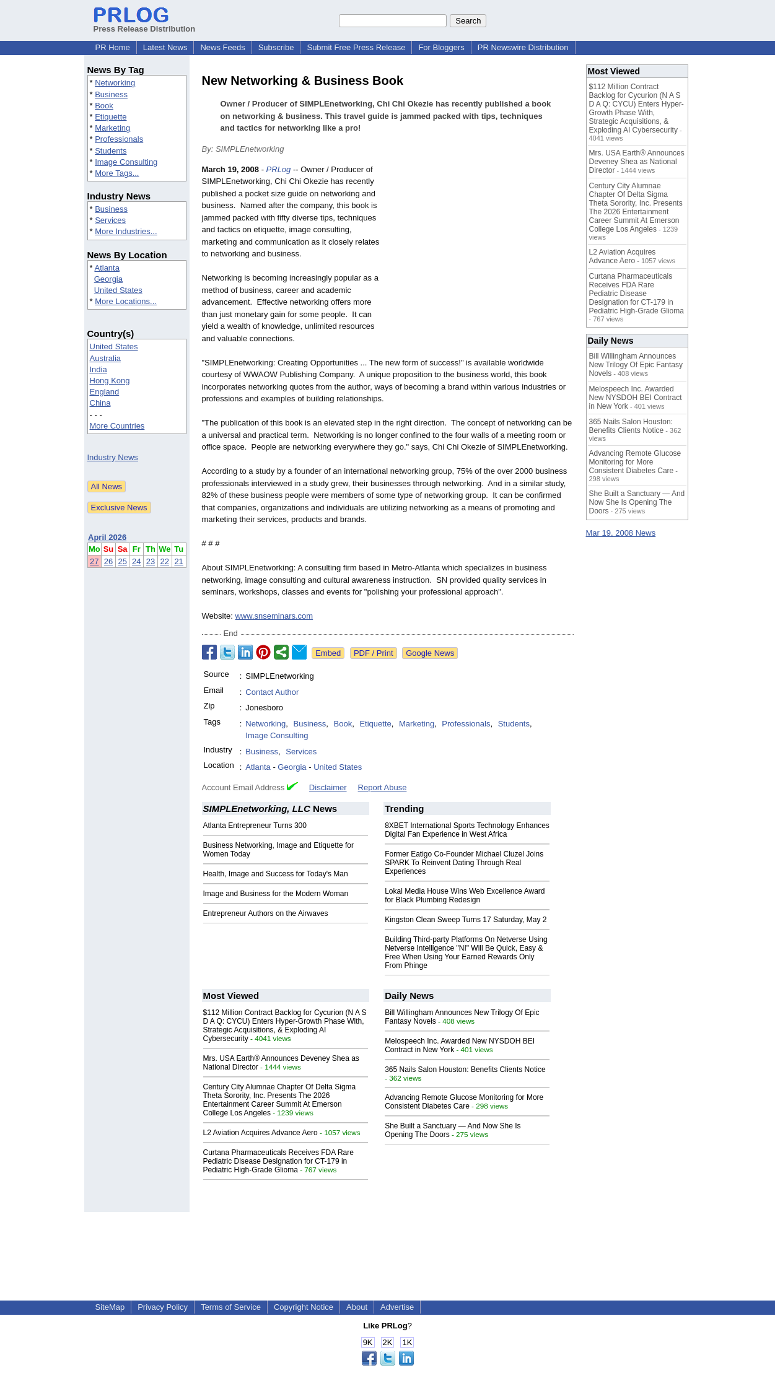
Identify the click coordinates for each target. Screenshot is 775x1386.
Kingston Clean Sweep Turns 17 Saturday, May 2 (465, 919)
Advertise (397, 1307)
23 (150, 561)
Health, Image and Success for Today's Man (275, 874)
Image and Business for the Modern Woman (276, 893)
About (356, 1307)
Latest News (165, 47)
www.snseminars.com (274, 616)
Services (110, 220)
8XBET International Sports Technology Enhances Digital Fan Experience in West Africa (467, 830)
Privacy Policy (163, 1307)
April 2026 (107, 537)
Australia (105, 358)
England (105, 391)
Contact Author (272, 692)
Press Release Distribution (145, 24)
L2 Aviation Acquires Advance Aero (260, 1132)
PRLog (278, 169)
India (98, 369)
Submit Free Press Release (356, 47)
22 (164, 561)
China (100, 403)
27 (94, 561)
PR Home (112, 47)
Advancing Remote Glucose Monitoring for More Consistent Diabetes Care (464, 1101)
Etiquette (110, 116)
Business (111, 94)
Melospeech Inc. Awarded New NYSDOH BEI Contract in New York (635, 398)
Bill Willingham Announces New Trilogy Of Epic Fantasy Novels (636, 365)
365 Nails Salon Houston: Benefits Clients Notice (465, 1069)
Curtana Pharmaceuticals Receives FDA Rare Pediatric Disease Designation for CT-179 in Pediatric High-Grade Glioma (278, 1161)
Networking (115, 82)
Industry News (112, 457)
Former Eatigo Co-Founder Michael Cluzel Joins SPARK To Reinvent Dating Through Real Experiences (464, 863)
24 (136, 561)
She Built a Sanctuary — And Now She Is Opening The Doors (637, 502)
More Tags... (117, 173)
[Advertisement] (481, 254)
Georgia (108, 279)
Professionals (119, 139)
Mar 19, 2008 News (621, 533)
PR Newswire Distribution (523, 47)
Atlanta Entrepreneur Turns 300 (255, 825)
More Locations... (126, 301)
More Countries (117, 425)
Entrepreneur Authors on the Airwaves (265, 913)
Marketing (112, 128)
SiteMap (110, 1307)
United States (118, 290)
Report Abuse (382, 787)
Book (104, 105)
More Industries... (126, 231)
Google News (430, 653)
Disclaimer (328, 787)
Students (110, 150)
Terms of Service (231, 1307)
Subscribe (276, 47)
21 (178, 561)
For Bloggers (441, 47)
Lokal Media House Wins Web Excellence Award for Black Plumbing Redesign (465, 895)
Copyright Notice (303, 1307)
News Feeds (222, 47)
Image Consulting (126, 162)
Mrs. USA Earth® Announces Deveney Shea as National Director (637, 162)
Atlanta (106, 267)
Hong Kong (110, 380)
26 (108, 561)
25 (122, 561)
